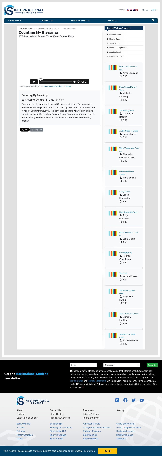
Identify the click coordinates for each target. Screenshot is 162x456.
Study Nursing (90, 435)
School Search (14, 20)
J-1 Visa (21, 427)
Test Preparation (25, 435)
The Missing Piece (126, 110)
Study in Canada (58, 435)
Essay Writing (23, 424)
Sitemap (120, 410)
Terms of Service (91, 418)
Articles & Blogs (91, 414)
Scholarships (56, 424)
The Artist (123, 273)
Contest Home (115, 35)
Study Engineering (125, 424)
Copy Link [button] (37, 129)
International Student (53, 86)
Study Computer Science (128, 427)
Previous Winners (116, 56)
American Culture (91, 424)
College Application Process (96, 427)
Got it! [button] (107, 451)
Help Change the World (128, 212)
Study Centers (46, 20)
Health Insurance (124, 435)
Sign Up (145, 10)
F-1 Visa (21, 431)
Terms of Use (76, 381)
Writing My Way (125, 253)
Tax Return (121, 438)
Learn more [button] (89, 451)
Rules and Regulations (118, 48)
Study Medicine (90, 438)
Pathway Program (92, 431)
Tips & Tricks (114, 43)
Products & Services (80, 20)
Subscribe (152, 365)
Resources (113, 20)
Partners (21, 414)
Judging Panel (115, 52)
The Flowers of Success (129, 314)
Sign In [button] (153, 10)
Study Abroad (124, 192)
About (19, 410)
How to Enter (114, 39)
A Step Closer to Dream (128, 131)
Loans (20, 438)
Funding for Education (61, 427)
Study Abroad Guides (27, 418)
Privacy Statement (97, 381)
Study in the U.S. (58, 431)
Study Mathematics (125, 431)
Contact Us (55, 410)
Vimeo (68, 86)
